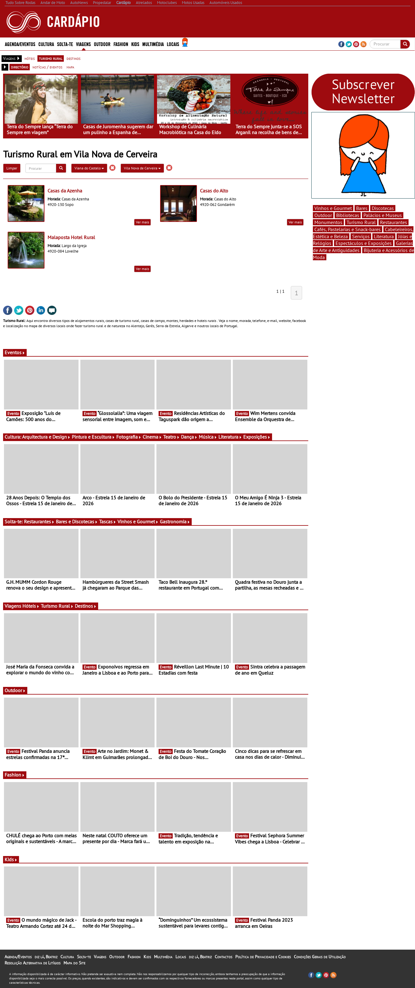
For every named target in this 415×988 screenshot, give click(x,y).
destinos (73, 58)
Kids (135, 43)
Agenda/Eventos (20, 43)
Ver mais (142, 222)
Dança (189, 437)
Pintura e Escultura (93, 437)
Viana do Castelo (89, 168)
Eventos (15, 352)
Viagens (83, 43)
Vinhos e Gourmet (138, 521)
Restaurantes (39, 521)
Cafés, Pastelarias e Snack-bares (347, 229)
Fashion (120, 43)
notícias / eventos (47, 67)
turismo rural (50, 58)
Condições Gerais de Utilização (320, 956)
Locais (173, 43)
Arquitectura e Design (46, 437)
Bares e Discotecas (77, 521)
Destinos (86, 606)
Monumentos (328, 222)
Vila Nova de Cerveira (142, 168)
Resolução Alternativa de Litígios (32, 963)
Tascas (107, 521)
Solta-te (65, 43)
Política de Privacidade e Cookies (263, 956)
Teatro (171, 437)
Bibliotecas (347, 215)
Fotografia (128, 437)
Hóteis (31, 606)
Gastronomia (175, 521)
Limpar (11, 168)
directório (19, 67)
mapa (70, 67)
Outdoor (102, 43)
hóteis (30, 58)
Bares (361, 208)
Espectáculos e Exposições (364, 243)
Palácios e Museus (382, 215)
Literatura (230, 437)
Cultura (46, 43)
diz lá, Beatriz (46, 956)
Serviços (361, 236)
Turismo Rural (57, 606)
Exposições (257, 437)
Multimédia (153, 43)
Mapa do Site (74, 963)
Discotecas (383, 208)
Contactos (223, 956)
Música (208, 437)
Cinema (152, 437)
